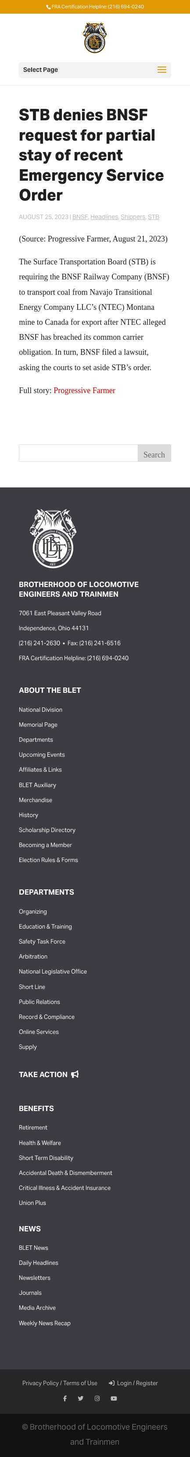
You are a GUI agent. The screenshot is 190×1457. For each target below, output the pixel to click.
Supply (28, 1047)
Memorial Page (38, 725)
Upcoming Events (42, 755)
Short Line (32, 987)
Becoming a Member (45, 846)
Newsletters (34, 1278)
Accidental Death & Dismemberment (65, 1173)
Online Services (39, 1032)
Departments (36, 740)
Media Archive (37, 1308)
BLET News (33, 1248)
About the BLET (50, 691)
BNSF (80, 217)
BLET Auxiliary (37, 786)
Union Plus (32, 1203)
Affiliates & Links (40, 770)
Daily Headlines (38, 1263)
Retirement (33, 1128)
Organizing (33, 912)
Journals (30, 1293)
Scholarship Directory (47, 831)
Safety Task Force (42, 942)
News (30, 1230)
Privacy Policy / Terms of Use (59, 1384)
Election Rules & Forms (48, 861)
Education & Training (45, 927)
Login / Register (133, 1384)
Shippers (133, 217)
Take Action (49, 1075)
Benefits (36, 1109)
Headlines (104, 217)
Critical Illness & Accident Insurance (65, 1188)
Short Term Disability (46, 1158)
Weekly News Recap (45, 1324)
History (28, 816)
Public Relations (39, 1002)
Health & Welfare (40, 1143)
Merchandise (35, 801)
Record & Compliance (47, 1017)
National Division (40, 710)
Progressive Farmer (84, 390)
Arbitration (33, 957)
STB (153, 217)
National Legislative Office (53, 972)
